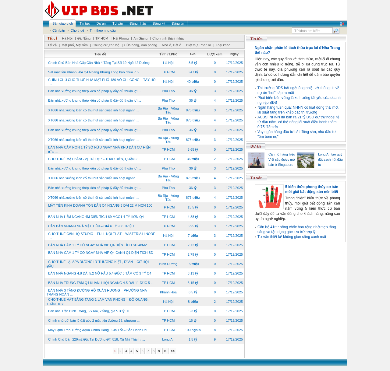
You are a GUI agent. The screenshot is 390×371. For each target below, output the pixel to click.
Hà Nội (67, 38)
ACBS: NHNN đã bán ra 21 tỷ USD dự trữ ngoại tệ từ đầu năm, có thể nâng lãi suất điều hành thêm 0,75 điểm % (298, 122)
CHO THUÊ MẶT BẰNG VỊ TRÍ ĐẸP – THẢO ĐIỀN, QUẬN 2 (92, 159)
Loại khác (223, 45)
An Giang (140, 38)
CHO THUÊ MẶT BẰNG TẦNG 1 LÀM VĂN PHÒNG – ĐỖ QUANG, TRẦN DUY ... (98, 302)
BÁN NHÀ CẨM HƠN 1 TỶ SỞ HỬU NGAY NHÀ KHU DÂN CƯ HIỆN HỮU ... (99, 149)
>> (173, 351)
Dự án (255, 146)
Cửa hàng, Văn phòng (140, 45)
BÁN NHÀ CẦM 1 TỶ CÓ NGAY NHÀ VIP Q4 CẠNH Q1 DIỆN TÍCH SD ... (100, 254)
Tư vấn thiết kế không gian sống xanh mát (291, 237)
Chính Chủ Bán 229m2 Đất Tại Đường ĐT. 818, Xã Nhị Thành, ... (96, 339)
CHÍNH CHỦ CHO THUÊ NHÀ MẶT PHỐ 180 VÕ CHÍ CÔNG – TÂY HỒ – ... (101, 82)
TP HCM (101, 38)
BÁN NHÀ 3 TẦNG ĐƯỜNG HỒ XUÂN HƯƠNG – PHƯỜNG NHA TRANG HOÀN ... (97, 292)
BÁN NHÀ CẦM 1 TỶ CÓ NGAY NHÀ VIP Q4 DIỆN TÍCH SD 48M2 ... (99, 245)
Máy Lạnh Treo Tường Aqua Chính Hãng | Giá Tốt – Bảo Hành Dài (97, 330)
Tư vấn (256, 178)
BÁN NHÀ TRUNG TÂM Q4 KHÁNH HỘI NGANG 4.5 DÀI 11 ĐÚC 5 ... (101, 283)
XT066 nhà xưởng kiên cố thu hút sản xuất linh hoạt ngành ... (93, 110)
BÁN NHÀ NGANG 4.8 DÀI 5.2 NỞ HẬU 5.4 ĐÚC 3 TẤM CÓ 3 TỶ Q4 (99, 273)
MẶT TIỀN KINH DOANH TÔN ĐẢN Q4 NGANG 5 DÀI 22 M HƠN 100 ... (99, 207)
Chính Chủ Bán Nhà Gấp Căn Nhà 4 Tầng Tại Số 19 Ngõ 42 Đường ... (100, 63)
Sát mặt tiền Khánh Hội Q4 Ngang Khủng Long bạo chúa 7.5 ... (95, 72)
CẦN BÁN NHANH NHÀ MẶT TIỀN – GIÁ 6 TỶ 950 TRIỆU (91, 226)
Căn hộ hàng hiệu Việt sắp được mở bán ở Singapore (281, 159)
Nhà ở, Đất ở (171, 45)
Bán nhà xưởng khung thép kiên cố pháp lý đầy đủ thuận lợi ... (94, 91)
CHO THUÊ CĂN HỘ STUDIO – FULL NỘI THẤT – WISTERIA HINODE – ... (101, 236)
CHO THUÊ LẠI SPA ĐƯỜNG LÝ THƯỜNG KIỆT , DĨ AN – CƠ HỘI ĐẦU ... (98, 264)
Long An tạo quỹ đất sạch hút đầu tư (330, 159)
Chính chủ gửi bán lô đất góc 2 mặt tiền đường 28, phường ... (94, 320)
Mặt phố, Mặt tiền (75, 45)
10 (165, 351)
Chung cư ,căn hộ (106, 45)
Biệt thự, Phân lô (198, 45)
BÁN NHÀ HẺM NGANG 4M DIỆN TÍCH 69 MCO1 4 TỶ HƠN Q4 (96, 217)
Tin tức (256, 39)
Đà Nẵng (83, 38)
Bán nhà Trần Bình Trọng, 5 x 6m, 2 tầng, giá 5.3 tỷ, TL (89, 311)
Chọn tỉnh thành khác (168, 38)
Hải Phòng (121, 38)
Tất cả (52, 38)
